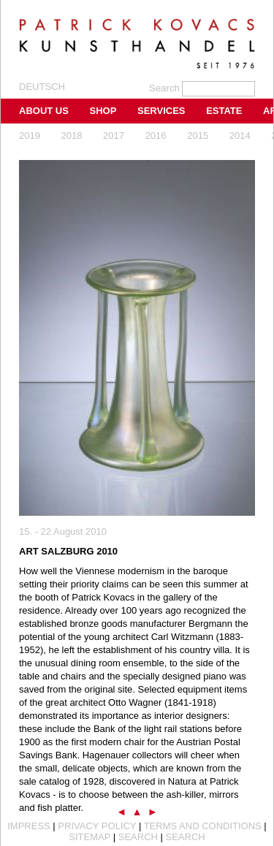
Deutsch (42, 86)
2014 (240, 135)
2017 (113, 135)
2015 (197, 135)
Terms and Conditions (203, 825)
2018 (72, 135)
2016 (156, 135)
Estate (224, 110)
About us (44, 110)
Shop (103, 110)
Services (161, 110)
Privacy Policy (97, 825)
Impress (28, 825)
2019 (29, 135)
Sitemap (89, 836)
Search (138, 836)
